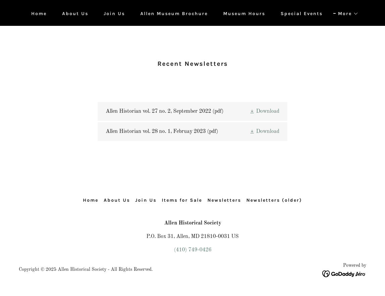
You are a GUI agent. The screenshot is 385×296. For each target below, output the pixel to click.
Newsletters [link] (224, 200)
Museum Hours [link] (244, 13)
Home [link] (39, 13)
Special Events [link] (302, 13)
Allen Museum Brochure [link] (174, 13)
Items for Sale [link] (182, 200)
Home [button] (90, 200)
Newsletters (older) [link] (274, 200)
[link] (192, 111)
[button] (345, 14)
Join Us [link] (114, 13)
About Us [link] (75, 13)
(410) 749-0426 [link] (192, 250)
